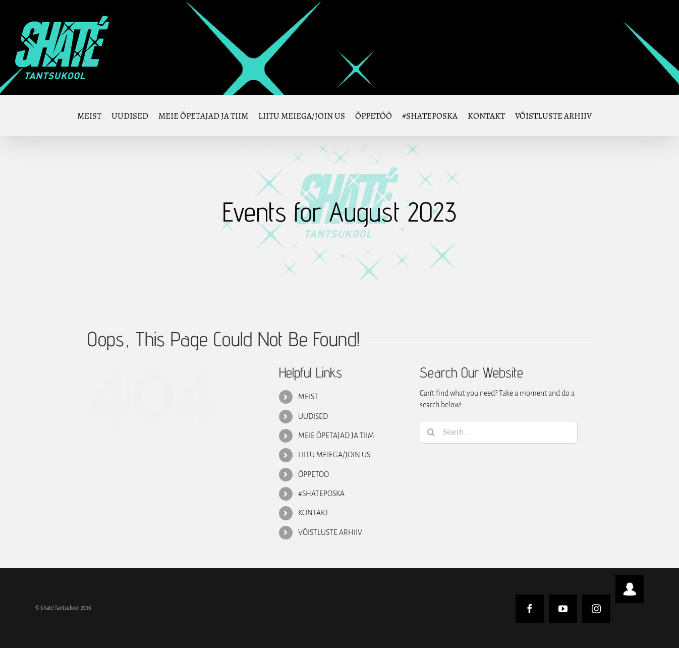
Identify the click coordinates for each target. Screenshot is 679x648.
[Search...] (499, 432)
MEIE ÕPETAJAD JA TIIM (336, 435)
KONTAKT (313, 513)
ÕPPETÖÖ (313, 474)
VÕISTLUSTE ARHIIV (330, 532)
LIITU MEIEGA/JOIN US (334, 455)
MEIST (308, 397)
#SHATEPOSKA (321, 494)
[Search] (431, 432)
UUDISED (313, 416)
